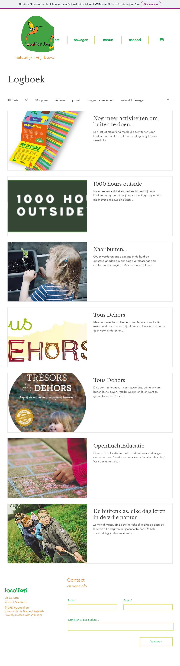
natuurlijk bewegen (133, 100)
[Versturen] (156, 641)
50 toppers (41, 100)
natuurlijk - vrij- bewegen (38, 57)
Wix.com (36, 614)
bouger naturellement (100, 100)
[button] (168, 100)
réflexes (60, 100)
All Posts (12, 100)
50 (26, 100)
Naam (71, 600)
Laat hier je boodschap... (83, 619)
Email (126, 600)
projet (76, 100)
